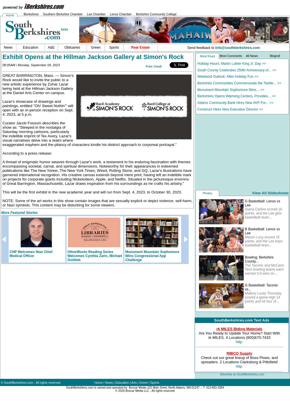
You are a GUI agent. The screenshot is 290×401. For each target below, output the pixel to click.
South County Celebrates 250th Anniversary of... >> (236, 70)
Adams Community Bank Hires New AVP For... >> (235, 103)
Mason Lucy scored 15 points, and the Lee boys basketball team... (264, 241)
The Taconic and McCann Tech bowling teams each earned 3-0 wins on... (264, 269)
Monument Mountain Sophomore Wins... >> (230, 90)
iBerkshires (31, 14)
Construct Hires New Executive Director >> (230, 109)
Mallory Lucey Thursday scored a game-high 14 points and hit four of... (263, 297)
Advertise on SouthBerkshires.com (242, 374)
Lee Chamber (96, 14)
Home (10, 15)
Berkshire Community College (156, 14)
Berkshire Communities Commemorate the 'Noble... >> (239, 83)
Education (122, 382)
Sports (154, 382)
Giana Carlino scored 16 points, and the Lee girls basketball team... (263, 213)
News (109, 382)
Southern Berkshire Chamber (63, 14)
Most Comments (231, 56)
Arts (134, 382)
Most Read (207, 56)
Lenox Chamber (121, 14)
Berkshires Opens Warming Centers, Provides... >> (236, 96)
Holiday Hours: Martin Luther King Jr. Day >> (231, 64)
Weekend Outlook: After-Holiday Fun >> (227, 77)
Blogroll (275, 56)
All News (252, 56)
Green (143, 382)
